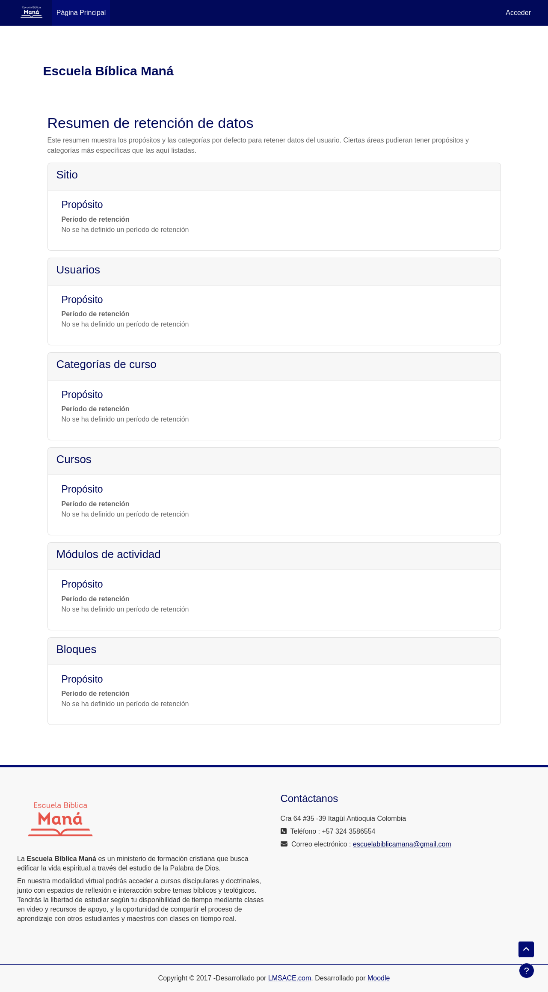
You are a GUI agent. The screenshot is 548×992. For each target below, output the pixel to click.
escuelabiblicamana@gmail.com (402, 844)
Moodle (378, 978)
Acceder (518, 12)
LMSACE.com (289, 978)
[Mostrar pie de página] (526, 970)
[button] (526, 949)
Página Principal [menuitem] (81, 12)
